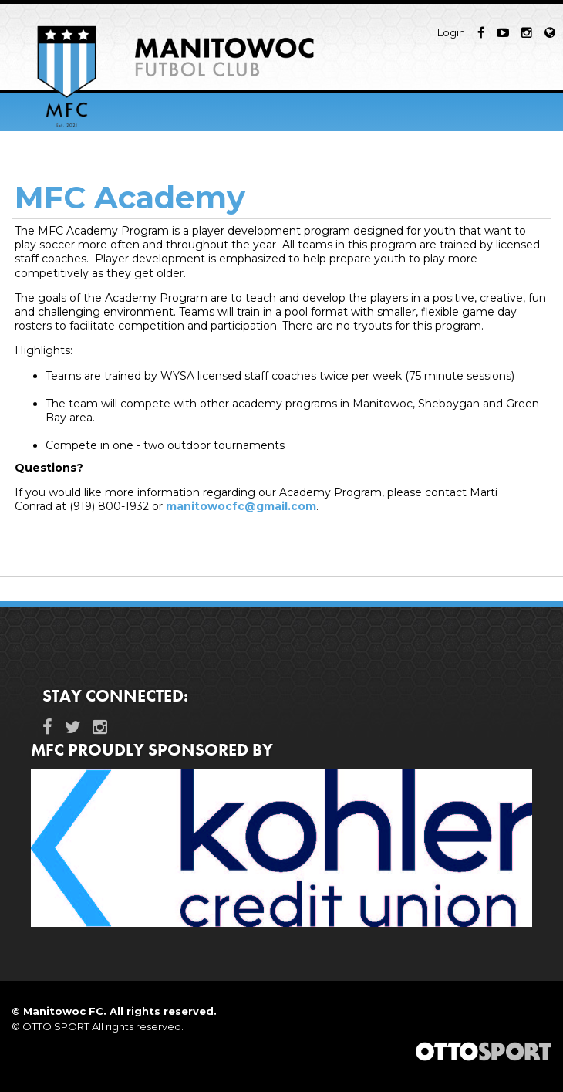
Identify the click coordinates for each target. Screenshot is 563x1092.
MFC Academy (130, 197)
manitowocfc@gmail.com (241, 506)
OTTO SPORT (55, 1026)
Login (451, 32)
